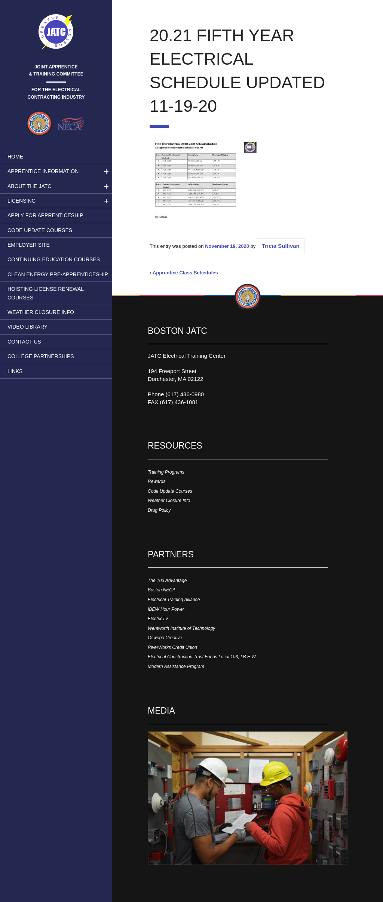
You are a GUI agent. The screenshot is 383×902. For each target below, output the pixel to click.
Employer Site (28, 245)
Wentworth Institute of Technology (181, 628)
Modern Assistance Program (176, 666)
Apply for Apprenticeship (45, 215)
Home (15, 157)
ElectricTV (158, 618)
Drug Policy (159, 510)
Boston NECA (161, 589)
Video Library (27, 327)
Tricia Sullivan (281, 246)
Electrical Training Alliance (174, 599)
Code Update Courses (39, 230)
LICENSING (21, 201)
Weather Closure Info (40, 312)
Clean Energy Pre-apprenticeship (57, 274)
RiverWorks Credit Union (172, 647)
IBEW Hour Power (166, 609)
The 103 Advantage (167, 580)
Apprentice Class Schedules (185, 272)
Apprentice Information (43, 171)
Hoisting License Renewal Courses (45, 293)
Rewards (156, 481)
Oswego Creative (165, 637)
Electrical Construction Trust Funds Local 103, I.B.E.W (202, 656)
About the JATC (29, 186)
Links (14, 371)
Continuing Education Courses (53, 259)
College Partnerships (40, 356)
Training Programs (166, 472)
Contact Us (24, 342)
